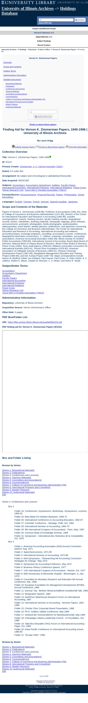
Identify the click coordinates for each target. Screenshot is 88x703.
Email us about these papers (43, 124)
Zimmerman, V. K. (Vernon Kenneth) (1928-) (41, 166)
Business (33, 49)
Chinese (27, 202)
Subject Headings (44, 41)
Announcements (28, 194)
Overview (8, 62)
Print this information (76, 147)
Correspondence (12, 97)
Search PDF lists (45, 23)
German (45, 202)
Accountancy (18, 185)
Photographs (70, 194)
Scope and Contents (12, 67)
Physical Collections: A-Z (44, 33)
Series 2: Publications (13, 472)
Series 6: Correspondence (15, 482)
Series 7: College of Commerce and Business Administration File (34, 485)
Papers (59, 194)
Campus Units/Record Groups (44, 28)
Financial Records (46, 194)
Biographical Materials (14, 84)
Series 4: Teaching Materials (16, 477)
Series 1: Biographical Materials (18, 470)
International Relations (61, 187)
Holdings (22, 49)
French (36, 202)
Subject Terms (10, 71)
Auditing (56, 185)
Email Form (50, 682)
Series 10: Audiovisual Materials (18, 492)
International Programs (38, 187)
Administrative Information (15, 75)
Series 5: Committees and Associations (22, 480)
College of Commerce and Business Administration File (25, 99)
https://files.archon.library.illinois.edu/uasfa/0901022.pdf (35, 322)
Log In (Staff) (44, 676)
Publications (10, 86)
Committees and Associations (16, 94)
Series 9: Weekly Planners (15, 490)
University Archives (8, 49)
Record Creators (44, 45)
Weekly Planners (12, 104)
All (4, 494)
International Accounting (14, 187)
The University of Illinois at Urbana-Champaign (50, 692)
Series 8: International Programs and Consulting (26, 487)
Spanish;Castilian (58, 202)
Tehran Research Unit (12, 190)
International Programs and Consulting (19, 102)
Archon (41, 691)
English (18, 202)
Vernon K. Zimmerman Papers (64, 49)
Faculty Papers (68, 185)
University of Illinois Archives (28, 8)
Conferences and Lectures (15, 89)
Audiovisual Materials (13, 107)
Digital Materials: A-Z (44, 37)
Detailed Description (12, 79)
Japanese (72, 202)
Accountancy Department (38, 185)
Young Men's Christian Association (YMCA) (45, 190)
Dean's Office (45, 49)
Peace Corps (79, 187)
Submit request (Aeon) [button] (23, 147)
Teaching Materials (12, 91)
